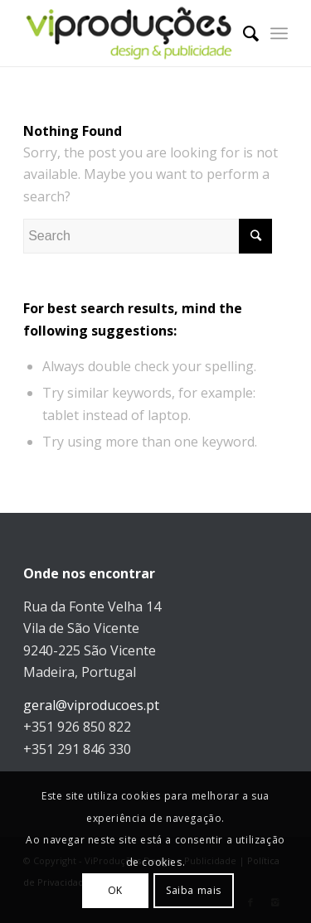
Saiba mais (193, 890)
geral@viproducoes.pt (91, 705)
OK (115, 890)
